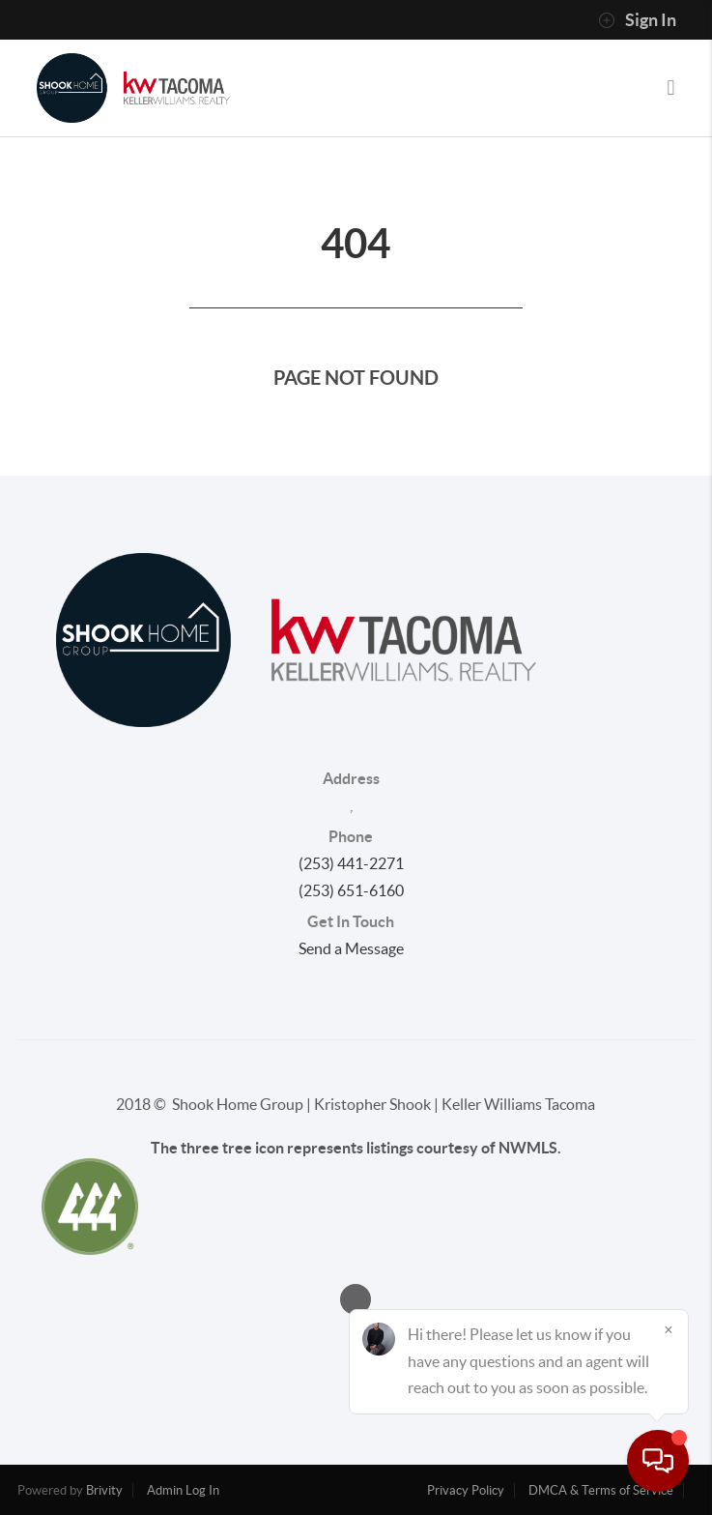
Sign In (637, 20)
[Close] (668, 1329)
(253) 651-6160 (351, 890)
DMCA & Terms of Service (600, 1490)
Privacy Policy (465, 1490)
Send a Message (351, 948)
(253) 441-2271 (351, 863)
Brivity (104, 1490)
